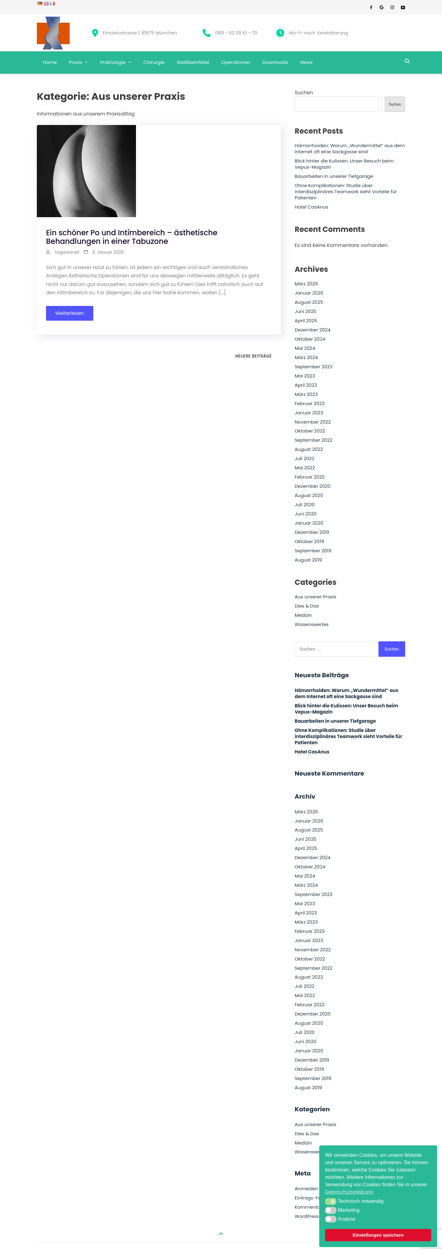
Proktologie (113, 62)
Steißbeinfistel (193, 62)
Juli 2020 (305, 505)
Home (50, 62)
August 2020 (309, 495)
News (306, 62)
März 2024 (306, 357)
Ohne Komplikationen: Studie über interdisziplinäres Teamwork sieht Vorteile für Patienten (346, 191)
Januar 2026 (309, 293)
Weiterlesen (69, 313)
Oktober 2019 (309, 541)
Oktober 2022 (310, 431)
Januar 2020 (309, 523)
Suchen (304, 92)
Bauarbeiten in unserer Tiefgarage (334, 176)
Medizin (303, 615)
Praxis (75, 62)
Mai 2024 (305, 348)
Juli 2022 (304, 459)
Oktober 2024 (310, 339)
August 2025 (309, 302)
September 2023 (313, 367)
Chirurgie (154, 62)
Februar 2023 (309, 404)
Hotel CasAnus (311, 207)
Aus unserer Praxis (315, 597)
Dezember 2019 (312, 532)
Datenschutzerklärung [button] (349, 1192)
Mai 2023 (305, 376)
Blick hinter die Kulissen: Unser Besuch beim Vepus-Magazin (344, 164)
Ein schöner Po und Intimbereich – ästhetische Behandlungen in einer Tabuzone (131, 237)
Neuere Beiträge (253, 356)
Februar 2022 (309, 477)
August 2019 (308, 560)
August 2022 (309, 449)
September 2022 (313, 440)
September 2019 (313, 551)
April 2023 (306, 385)
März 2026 (306, 284)
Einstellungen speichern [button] (378, 1235)
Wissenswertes (312, 624)
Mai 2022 (305, 468)
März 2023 (306, 394)
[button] (330, 1201)
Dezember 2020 (313, 486)
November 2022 (313, 422)
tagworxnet (67, 252)
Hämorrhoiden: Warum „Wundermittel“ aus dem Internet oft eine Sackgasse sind (350, 149)
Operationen (235, 62)
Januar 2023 (309, 413)
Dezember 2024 (313, 330)
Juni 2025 (305, 311)
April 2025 (306, 321)
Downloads (275, 62)
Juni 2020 (305, 514)
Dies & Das (307, 606)
